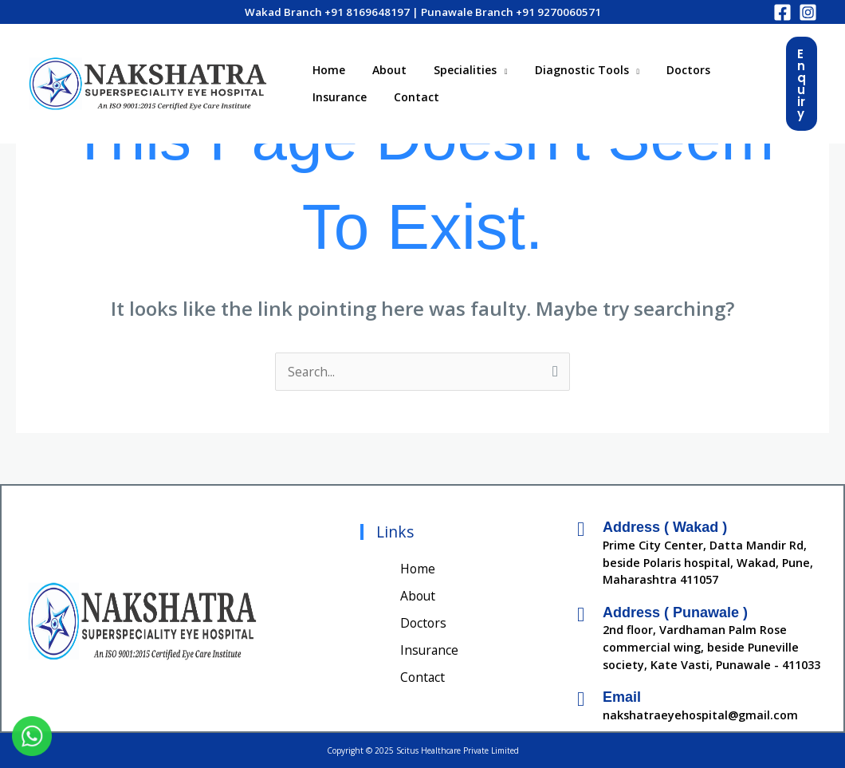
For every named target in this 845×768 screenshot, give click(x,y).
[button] (801, 84)
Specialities (453, 67)
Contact (409, 99)
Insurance (337, 99)
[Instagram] (808, 12)
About (382, 67)
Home (326, 67)
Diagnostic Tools (565, 67)
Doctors (667, 67)
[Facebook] (782, 12)
